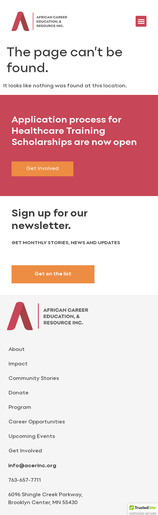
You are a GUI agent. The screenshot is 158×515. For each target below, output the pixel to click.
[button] (141, 21)
